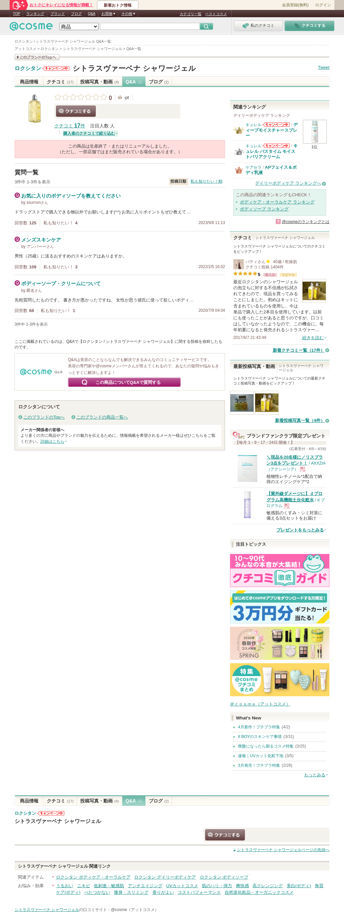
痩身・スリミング (131, 892)
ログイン (323, 5)
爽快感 (242, 885)
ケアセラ (253, 167)
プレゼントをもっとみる (300, 529)
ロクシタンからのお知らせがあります (56, 68)
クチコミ (60, 81)
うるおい (64, 885)
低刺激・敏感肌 (109, 885)
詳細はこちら (52, 441)
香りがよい (163, 892)
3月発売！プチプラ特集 (259, 765)
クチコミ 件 (69, 125)
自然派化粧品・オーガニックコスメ (259, 892)
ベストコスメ (216, 14)
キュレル (253, 124)
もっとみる (314, 774)
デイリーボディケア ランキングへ (288, 183)
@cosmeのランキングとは (305, 221)
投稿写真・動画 (99, 81)
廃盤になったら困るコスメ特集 (266, 746)
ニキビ (83, 885)
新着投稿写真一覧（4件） (300, 420)
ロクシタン (28, 68)
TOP (16, 14)
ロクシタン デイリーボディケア (165, 877)
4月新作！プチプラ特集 (259, 727)
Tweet (323, 67)
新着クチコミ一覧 (299, 350)
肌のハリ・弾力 (217, 885)
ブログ (76, 14)
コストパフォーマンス (199, 892)
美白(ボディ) (299, 885)
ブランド (57, 14)
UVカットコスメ (182, 885)
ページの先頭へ (283, 849)
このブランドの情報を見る (37, 57)
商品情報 (29, 81)
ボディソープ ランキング (264, 208)
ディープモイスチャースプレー (272, 130)
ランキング (35, 14)
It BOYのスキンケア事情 (260, 736)
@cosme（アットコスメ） (135, 909)
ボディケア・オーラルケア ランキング (277, 202)
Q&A (91, 14)
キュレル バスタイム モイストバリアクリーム (272, 151)
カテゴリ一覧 (190, 14)
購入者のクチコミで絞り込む (89, 133)
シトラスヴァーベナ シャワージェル (134, 68)
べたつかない (97, 892)
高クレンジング (268, 885)
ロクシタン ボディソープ (224, 877)
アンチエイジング (145, 885)
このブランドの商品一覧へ (102, 417)
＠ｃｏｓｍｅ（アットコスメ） (260, 704)
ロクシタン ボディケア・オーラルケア (93, 877)
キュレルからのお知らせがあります (276, 124)
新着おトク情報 (118, 5)
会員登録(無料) (295, 5)
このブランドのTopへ (44, 417)
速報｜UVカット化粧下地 (260, 755)
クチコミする (76, 111)
